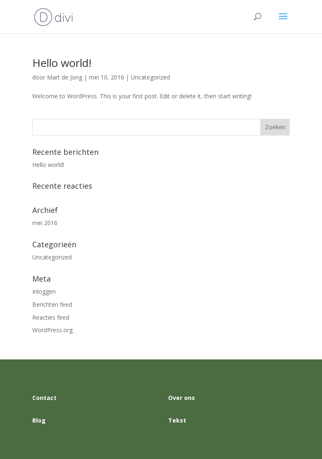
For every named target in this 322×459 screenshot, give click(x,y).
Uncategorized (150, 77)
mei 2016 (44, 223)
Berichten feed (52, 304)
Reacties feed (50, 317)
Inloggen (44, 291)
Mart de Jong (64, 77)
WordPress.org (52, 330)
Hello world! (61, 62)
